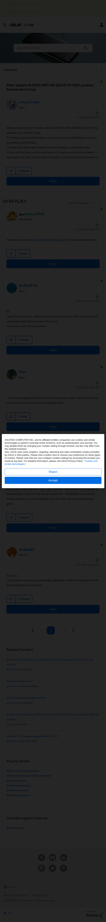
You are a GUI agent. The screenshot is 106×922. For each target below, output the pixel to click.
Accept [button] (53, 480)
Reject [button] (53, 471)
